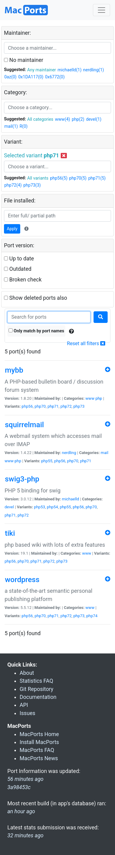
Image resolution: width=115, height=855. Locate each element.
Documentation (38, 697)
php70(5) (78, 178)
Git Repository (36, 689)
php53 (39, 507)
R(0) (24, 126)
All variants (37, 178)
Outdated (17, 269)
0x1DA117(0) (30, 76)
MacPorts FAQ (37, 750)
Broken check (23, 280)
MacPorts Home (39, 734)
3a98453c (19, 787)
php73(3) (32, 185)
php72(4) (13, 185)
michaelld (70, 499)
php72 (65, 406)
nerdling (69, 452)
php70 (40, 406)
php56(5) (58, 178)
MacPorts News (39, 758)
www (90, 398)
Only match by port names (36, 330)
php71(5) (97, 178)
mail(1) (11, 126)
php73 (78, 406)
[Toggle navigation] (101, 10)
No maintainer (23, 60)
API (24, 705)
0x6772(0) (55, 76)
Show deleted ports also (35, 298)
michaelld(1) (70, 69)
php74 (91, 616)
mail (104, 452)
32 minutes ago (25, 835)
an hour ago (21, 811)
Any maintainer (41, 69)
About (27, 673)
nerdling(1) (93, 69)
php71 (53, 406)
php (98, 398)
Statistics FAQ (36, 681)
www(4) (62, 119)
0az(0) (10, 76)
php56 (27, 406)
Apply (12, 228)
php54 (52, 507)
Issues (27, 713)
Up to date (19, 259)
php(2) (78, 119)
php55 (46, 461)
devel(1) (93, 119)
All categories (40, 119)
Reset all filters (86, 343)
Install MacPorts (39, 742)
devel (9, 507)
